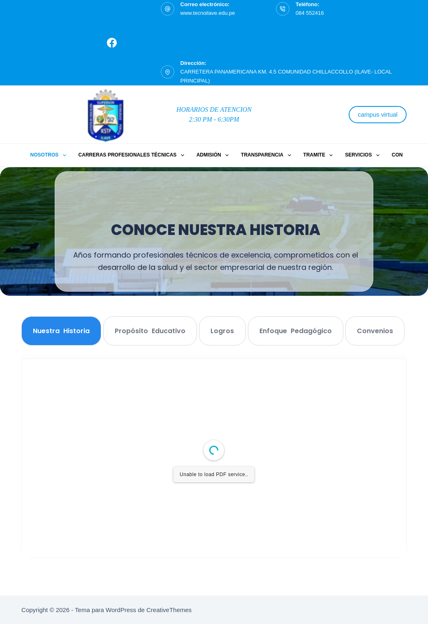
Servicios (364, 155)
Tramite (319, 155)
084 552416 (310, 13)
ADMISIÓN (214, 155)
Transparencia (267, 155)
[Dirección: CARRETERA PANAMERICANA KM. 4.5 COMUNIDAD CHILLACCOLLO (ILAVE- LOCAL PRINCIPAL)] (167, 72)
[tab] (61, 330)
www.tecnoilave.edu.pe (207, 13)
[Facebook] (112, 43)
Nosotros (49, 155)
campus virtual (378, 114)
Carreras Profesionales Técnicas (133, 155)
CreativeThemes (169, 609)
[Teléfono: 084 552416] (282, 9)
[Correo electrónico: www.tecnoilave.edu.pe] (167, 9)
